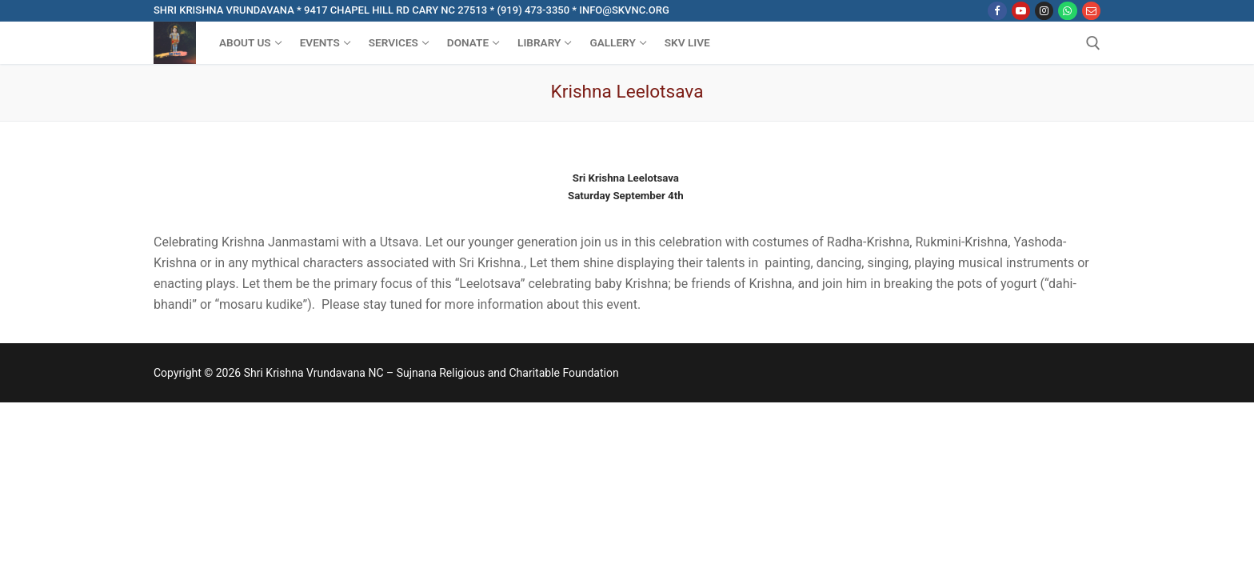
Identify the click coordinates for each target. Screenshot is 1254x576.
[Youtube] (1021, 11)
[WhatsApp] (1067, 11)
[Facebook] (997, 11)
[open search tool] (1093, 43)
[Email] (1091, 11)
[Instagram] (1044, 11)
